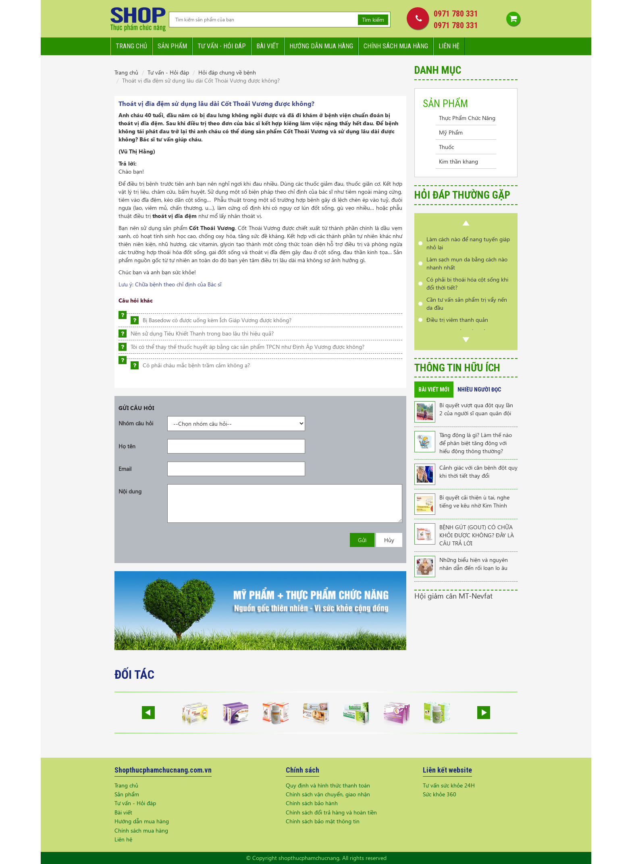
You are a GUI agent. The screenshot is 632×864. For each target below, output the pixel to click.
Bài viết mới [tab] (433, 389)
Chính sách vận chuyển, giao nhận (328, 794)
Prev (465, 223)
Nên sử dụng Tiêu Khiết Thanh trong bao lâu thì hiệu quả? (202, 333)
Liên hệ (449, 46)
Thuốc (446, 147)
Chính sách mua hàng (396, 46)
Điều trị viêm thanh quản (457, 319)
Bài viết (267, 46)
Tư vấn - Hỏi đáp (168, 72)
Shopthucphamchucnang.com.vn (163, 770)
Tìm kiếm (373, 19)
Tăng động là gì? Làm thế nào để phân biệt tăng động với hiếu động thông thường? (475, 443)
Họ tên (126, 446)
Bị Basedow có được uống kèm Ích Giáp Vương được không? (217, 320)
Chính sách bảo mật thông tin (323, 821)
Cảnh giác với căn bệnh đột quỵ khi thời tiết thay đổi (478, 471)
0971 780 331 (456, 14)
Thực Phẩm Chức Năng (467, 118)
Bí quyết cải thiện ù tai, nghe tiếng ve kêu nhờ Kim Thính (474, 501)
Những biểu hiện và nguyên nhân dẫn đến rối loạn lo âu (473, 564)
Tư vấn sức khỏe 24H (449, 785)
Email (124, 468)
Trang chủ (131, 46)
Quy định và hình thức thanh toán (328, 785)
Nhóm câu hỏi (135, 423)
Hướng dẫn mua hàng (321, 46)
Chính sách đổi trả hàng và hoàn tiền (331, 812)
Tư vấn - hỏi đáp (222, 46)
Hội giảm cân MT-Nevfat (453, 596)
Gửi (362, 540)
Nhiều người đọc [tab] (479, 389)
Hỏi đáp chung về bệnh (227, 72)
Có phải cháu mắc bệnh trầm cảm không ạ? (196, 365)
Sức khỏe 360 (439, 794)
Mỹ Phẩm (451, 132)
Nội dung (129, 491)
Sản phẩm (172, 46)
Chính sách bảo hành (312, 803)
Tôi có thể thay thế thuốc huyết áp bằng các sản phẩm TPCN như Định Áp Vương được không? (247, 346)
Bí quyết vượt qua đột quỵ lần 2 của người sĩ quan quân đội (476, 409)
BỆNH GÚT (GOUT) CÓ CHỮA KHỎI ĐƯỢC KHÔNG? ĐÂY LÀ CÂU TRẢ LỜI (476, 535)
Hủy (389, 540)
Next (465, 339)
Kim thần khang (458, 161)
